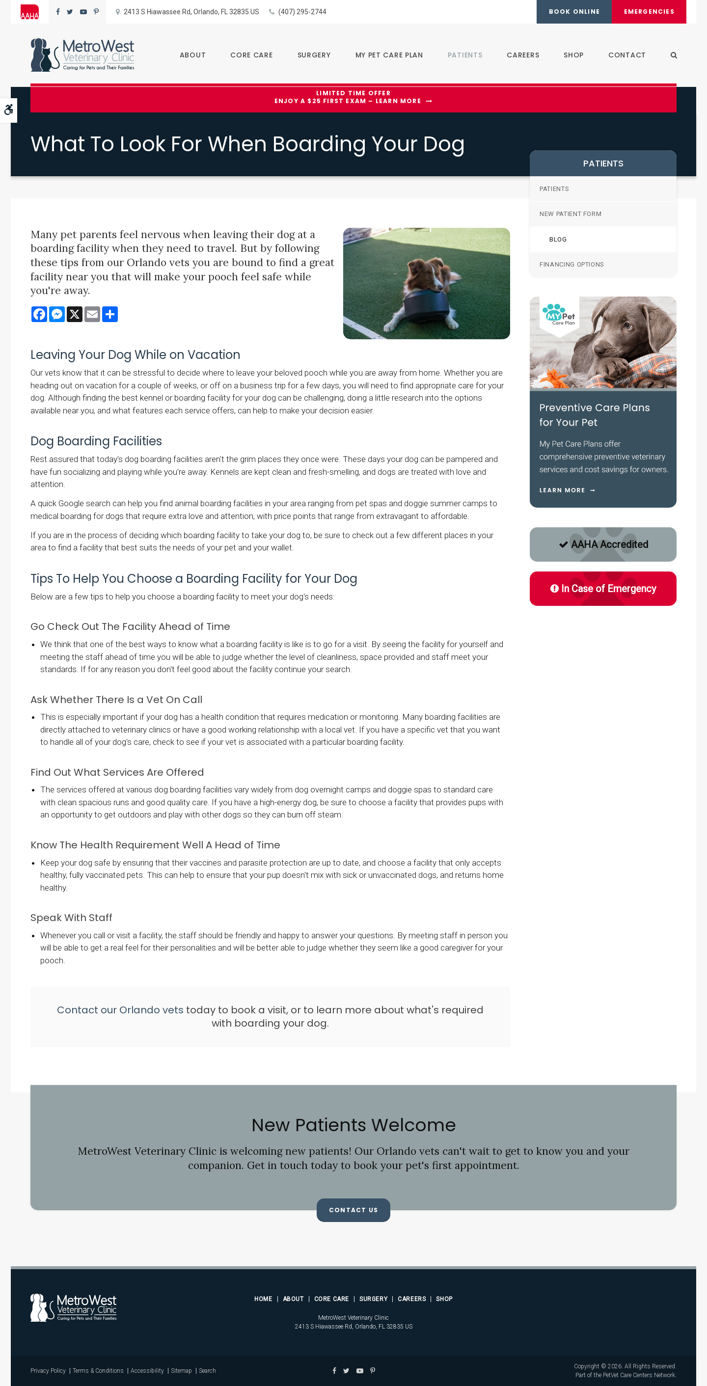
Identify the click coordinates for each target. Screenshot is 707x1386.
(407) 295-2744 (302, 12)
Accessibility (147, 1370)
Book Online (573, 11)
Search (207, 1370)
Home (263, 1299)
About (192, 55)
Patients (464, 55)
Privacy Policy (48, 1370)
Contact (627, 55)
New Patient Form (570, 213)
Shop (573, 55)
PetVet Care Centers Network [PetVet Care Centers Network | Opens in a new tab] (639, 1375)
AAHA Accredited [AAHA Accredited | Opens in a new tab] (603, 544)
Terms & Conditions (98, 1370)
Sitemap (181, 1370)
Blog (558, 239)
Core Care (251, 55)
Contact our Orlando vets (120, 1010)
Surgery (313, 55)
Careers (522, 55)
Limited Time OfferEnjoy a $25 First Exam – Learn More (347, 97)
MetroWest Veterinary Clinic (353, 1317)
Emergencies (649, 11)
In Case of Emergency (603, 589)
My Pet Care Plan (389, 55)
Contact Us (353, 1210)
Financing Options (572, 264)
